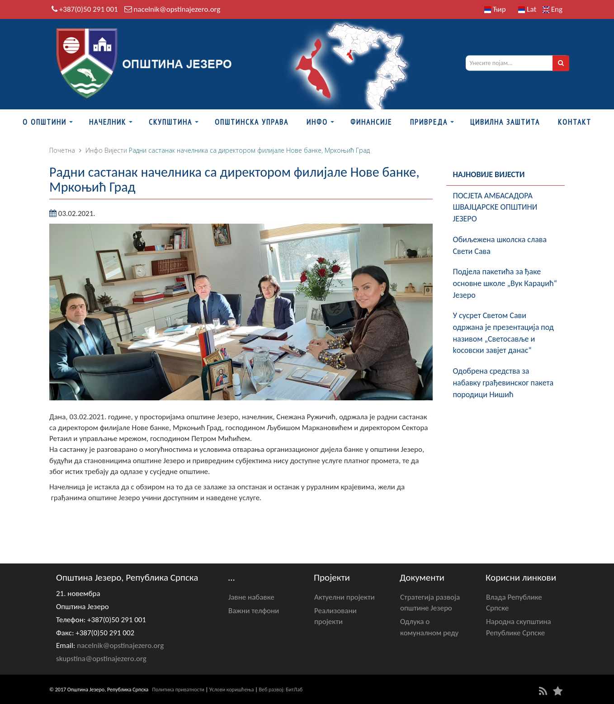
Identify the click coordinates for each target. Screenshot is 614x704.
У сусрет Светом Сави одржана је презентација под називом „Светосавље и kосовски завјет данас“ (503, 332)
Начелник (107, 122)
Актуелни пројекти (344, 597)
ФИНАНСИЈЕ (371, 122)
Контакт (574, 122)
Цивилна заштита (505, 122)
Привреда (429, 122)
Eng (552, 9)
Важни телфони (253, 610)
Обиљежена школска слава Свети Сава (500, 245)
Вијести (115, 150)
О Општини (44, 122)
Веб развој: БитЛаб (280, 689)
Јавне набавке (251, 597)
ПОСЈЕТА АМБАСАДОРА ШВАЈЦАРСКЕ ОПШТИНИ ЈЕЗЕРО (495, 207)
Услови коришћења (231, 689)
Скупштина (170, 122)
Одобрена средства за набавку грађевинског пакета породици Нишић (503, 382)
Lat (527, 9)
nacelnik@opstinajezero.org (176, 9)
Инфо (317, 122)
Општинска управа (251, 122)
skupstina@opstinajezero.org (101, 658)
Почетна (62, 150)
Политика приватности (178, 689)
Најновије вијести (489, 174)
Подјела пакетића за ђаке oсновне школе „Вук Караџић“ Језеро (505, 283)
